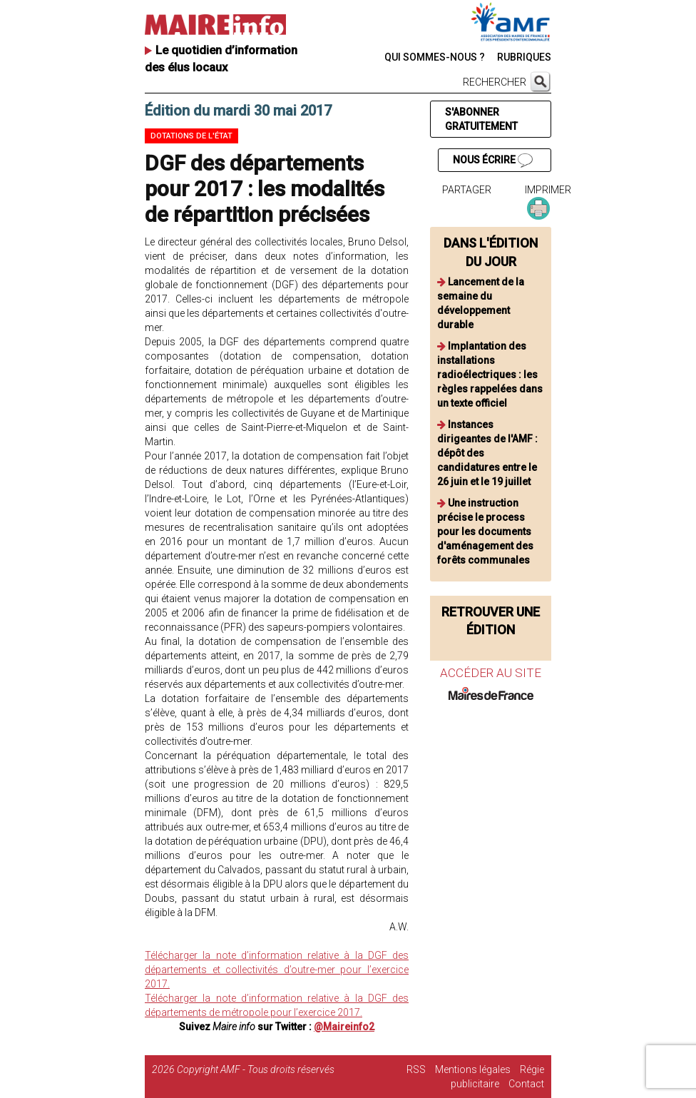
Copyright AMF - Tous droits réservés (255, 1069)
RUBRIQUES (524, 57)
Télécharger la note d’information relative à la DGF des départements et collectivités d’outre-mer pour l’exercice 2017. (277, 970)
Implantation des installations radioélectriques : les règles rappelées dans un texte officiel (490, 374)
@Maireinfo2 (344, 1026)
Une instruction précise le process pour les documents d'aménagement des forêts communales (485, 531)
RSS (416, 1069)
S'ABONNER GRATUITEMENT (481, 119)
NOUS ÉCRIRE (493, 160)
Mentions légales (473, 1069)
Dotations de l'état (191, 136)
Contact (526, 1083)
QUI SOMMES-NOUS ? (434, 57)
